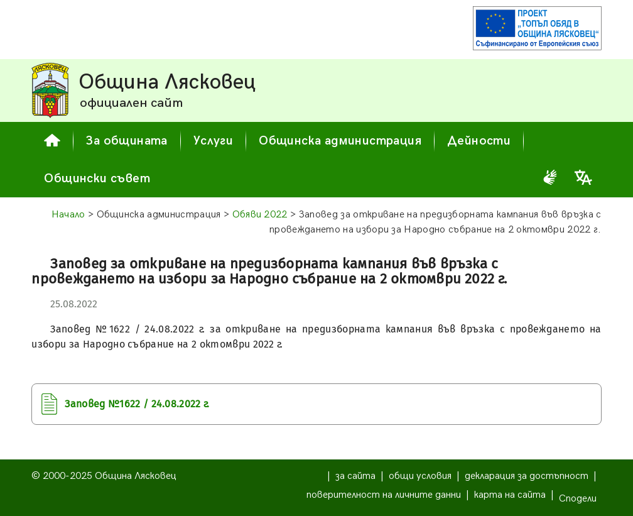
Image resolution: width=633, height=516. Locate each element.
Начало (68, 215)
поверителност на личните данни (383, 495)
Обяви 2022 (260, 215)
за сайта (355, 476)
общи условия (420, 476)
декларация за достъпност (526, 476)
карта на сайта (510, 495)
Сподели (578, 499)
